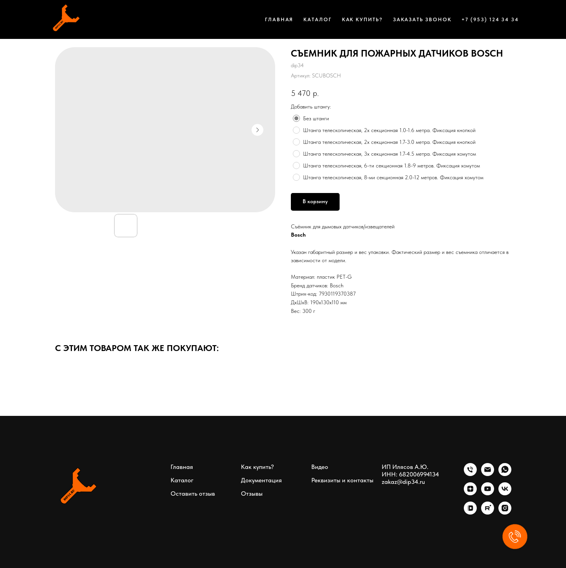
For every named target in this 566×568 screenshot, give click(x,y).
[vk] (504, 493)
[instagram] (504, 512)
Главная (279, 19)
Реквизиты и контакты (342, 480)
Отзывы (252, 493)
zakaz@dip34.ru (403, 481)
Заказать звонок (422, 19)
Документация (261, 480)
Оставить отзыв (193, 493)
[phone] (470, 474)
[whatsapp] (504, 474)
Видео (319, 467)
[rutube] (487, 512)
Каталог (317, 19)
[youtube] (487, 493)
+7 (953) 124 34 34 (490, 19)
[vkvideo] (470, 512)
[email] (487, 474)
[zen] (470, 493)
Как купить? (362, 19)
